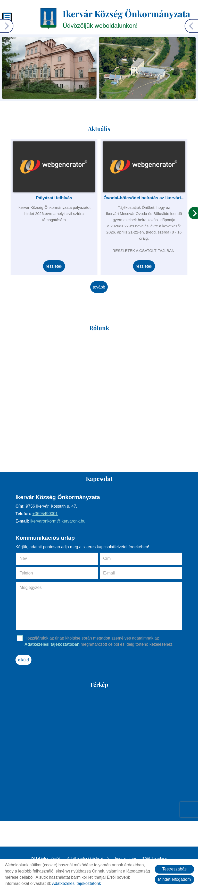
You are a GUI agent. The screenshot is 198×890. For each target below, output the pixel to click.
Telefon (33, 573)
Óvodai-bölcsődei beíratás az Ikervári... (144, 197)
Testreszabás (174, 869)
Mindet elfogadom (174, 879)
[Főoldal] (48, 18)
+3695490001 (44, 513)
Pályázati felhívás (54, 197)
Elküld (23, 660)
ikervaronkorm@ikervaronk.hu (58, 521)
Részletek (54, 266)
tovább (99, 287)
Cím (107, 558)
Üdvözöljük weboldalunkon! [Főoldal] (126, 18)
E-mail (116, 573)
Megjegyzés (31, 587)
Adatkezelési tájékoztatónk (76, 883)
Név (31, 558)
